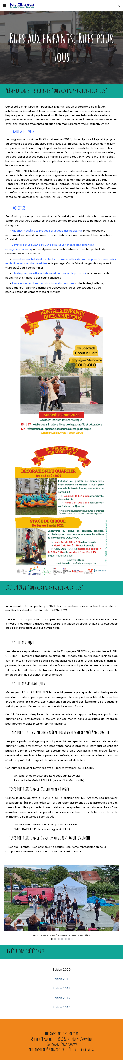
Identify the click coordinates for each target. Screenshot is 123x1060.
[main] (61, 47)
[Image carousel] (61, 902)
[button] (4, 5)
